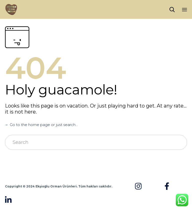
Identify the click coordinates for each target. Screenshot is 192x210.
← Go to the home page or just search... (41, 124)
